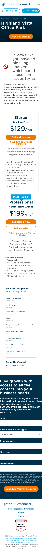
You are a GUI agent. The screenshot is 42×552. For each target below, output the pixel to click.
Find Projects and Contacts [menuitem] (21, 509)
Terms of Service (17, 482)
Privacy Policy (29, 482)
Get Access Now (31, 11)
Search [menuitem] (21, 513)
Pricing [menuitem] (21, 516)
